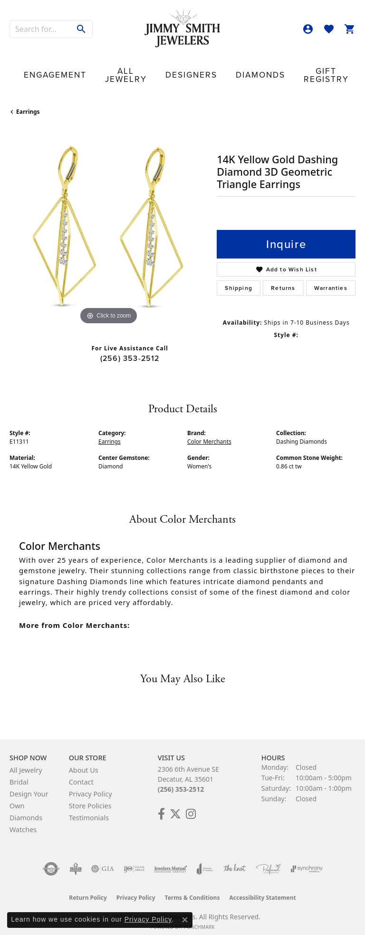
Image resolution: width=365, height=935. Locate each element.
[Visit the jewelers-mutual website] (170, 860)
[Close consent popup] (185, 920)
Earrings (28, 103)
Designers (143, 68)
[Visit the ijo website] (134, 860)
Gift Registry (242, 68)
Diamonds (193, 68)
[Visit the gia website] (102, 860)
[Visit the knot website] (234, 860)
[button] (308, 29)
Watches (23, 821)
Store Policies (90, 797)
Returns (283, 279)
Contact (328, 68)
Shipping (238, 279)
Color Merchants (209, 433)
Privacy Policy (90, 785)
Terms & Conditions (192, 889)
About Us (83, 761)
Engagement (43, 68)
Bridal (19, 773)
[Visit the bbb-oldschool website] (75, 860)
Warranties (330, 279)
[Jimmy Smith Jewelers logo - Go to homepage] (182, 29)
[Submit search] (81, 29)
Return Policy (88, 889)
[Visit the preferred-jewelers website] (268, 860)
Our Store (286, 68)
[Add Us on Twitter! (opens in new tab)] (175, 805)
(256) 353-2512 (130, 349)
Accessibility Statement (262, 889)
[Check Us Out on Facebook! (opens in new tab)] (161, 805)
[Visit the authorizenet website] (51, 860)
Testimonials (89, 809)
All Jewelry (95, 68)
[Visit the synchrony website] (306, 860)
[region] (108, 219)
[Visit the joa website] (205, 860)
